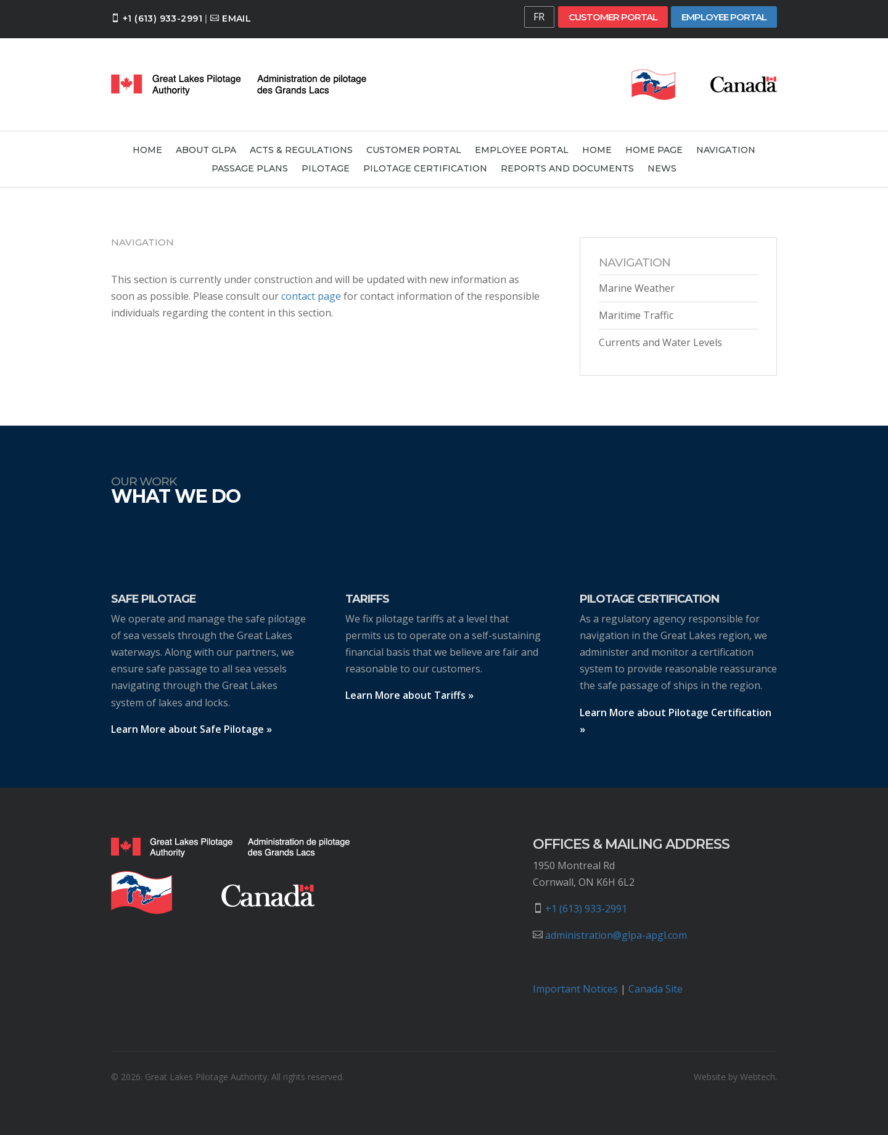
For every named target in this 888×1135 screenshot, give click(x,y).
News (662, 169)
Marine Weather (637, 288)
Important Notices (575, 989)
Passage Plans (250, 169)
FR (539, 16)
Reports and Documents (567, 169)
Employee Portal (724, 17)
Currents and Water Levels (660, 342)
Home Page (654, 150)
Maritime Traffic (636, 315)
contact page (311, 296)
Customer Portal (613, 17)
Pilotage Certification (425, 169)
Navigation (725, 150)
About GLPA (206, 150)
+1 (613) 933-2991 (162, 18)
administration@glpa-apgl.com (616, 935)
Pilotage (326, 169)
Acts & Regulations (301, 150)
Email (236, 18)
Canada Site (655, 989)
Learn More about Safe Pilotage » (191, 729)
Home (147, 150)
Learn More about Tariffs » (409, 695)
